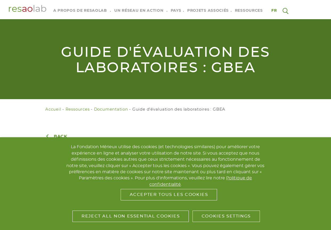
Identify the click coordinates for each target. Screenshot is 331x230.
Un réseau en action (138, 11)
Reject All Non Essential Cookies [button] (130, 216)
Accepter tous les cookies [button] (169, 194)
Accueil (53, 109)
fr (274, 11)
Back (60, 136)
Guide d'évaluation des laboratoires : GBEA (178, 109)
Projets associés (208, 11)
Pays (176, 11)
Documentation (111, 109)
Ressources (249, 11)
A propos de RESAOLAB (80, 11)
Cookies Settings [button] (226, 216)
